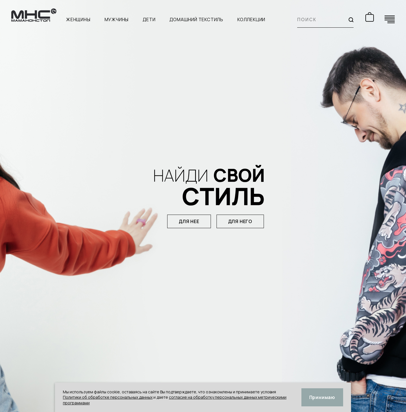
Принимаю (322, 397)
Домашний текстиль (196, 19)
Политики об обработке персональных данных (108, 397)
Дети (149, 19)
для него (240, 221)
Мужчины (117, 19)
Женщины (78, 19)
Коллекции (251, 19)
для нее (189, 221)
